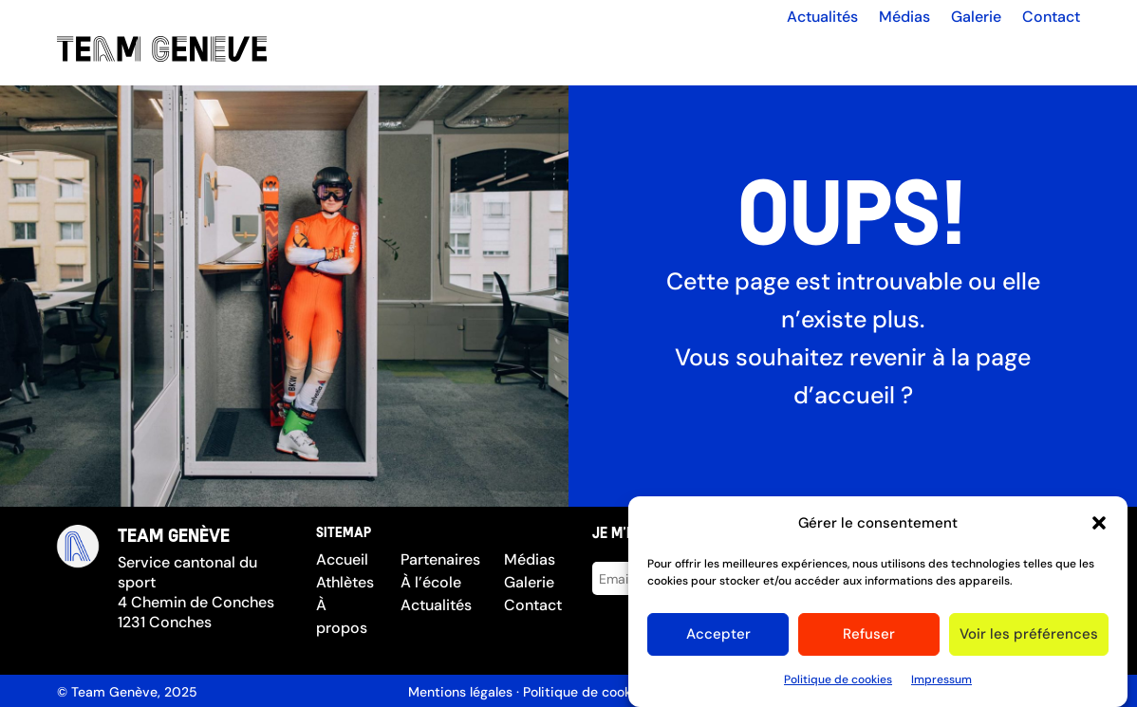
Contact (1051, 17)
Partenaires (723, 53)
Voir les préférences (1029, 639)
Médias (904, 17)
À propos (625, 53)
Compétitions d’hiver (985, 53)
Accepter (718, 639)
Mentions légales (460, 691)
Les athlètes (504, 53)
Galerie (976, 17)
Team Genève (114, 691)
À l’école (818, 53)
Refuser (869, 639)
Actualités (822, 17)
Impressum (941, 685)
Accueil (410, 53)
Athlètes (345, 582)
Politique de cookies (838, 685)
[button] (1099, 528)
